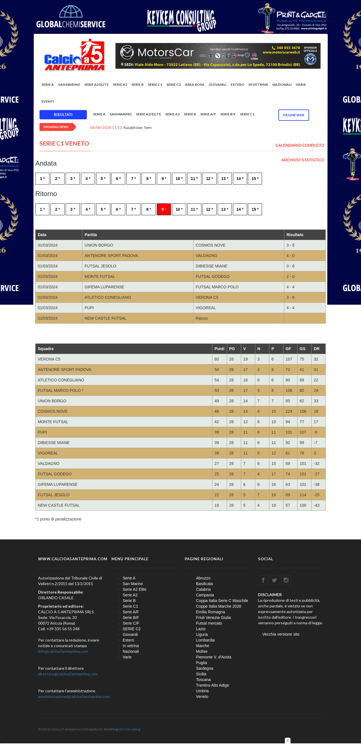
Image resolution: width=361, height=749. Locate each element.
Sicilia (201, 674)
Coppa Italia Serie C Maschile (222, 600)
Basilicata (204, 583)
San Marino (69, 84)
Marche (202, 645)
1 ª (42, 178)
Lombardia (205, 640)
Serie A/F (208, 114)
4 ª (87, 178)
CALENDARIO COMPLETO (300, 145)
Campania (205, 595)
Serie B (137, 84)
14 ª (239, 178)
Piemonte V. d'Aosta (213, 657)
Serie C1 (155, 84)
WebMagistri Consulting (122, 729)
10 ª (179, 178)
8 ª (148, 178)
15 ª (255, 178)
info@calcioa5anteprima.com (63, 651)
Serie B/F (228, 114)
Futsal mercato (209, 623)
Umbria (202, 691)
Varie (301, 84)
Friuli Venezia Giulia (213, 617)
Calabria (203, 589)
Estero (237, 84)
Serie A (47, 84)
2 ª (57, 178)
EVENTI (47, 101)
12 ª (209, 178)
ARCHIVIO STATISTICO (302, 160)
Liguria (202, 634)
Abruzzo (203, 578)
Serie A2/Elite (148, 114)
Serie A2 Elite (96, 84)
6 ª (118, 178)
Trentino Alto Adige (212, 685)
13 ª (224, 178)
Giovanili (217, 84)
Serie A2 (120, 84)
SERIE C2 (173, 84)
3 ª (72, 178)
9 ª (164, 178)
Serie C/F (131, 623)
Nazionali (282, 84)
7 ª (133, 178)
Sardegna (204, 668)
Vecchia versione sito (281, 634)
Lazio (200, 629)
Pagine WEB (293, 115)
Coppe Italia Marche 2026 (218, 606)
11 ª (194, 178)
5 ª (103, 178)
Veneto (202, 696)
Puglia (201, 662)
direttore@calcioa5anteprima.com (68, 673)
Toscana (203, 679)
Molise (201, 651)
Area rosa (194, 84)
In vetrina (258, 84)
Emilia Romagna (210, 612)
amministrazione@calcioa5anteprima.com (74, 696)
